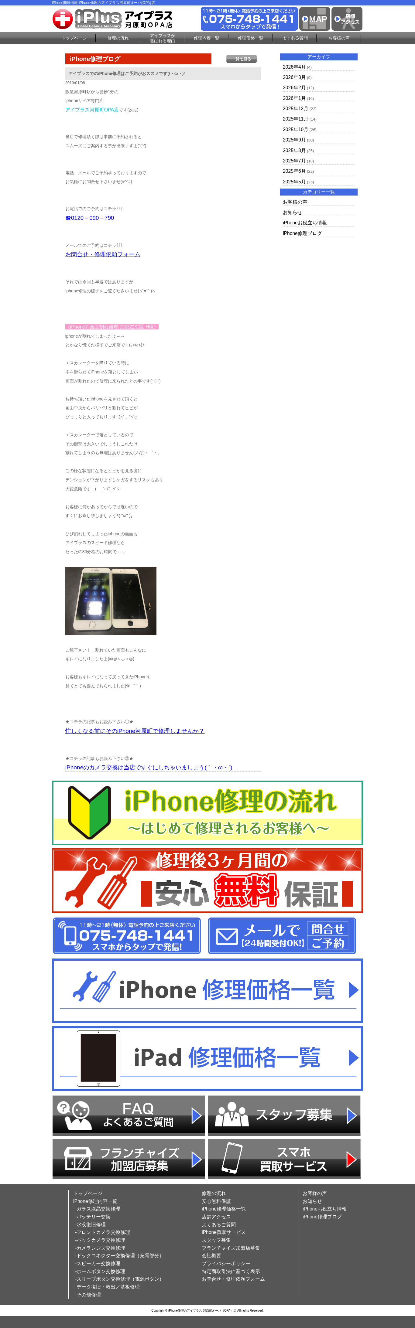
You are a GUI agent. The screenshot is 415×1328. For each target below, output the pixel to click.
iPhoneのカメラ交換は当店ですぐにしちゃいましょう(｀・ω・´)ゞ (151, 767)
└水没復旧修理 (89, 1224)
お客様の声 (339, 38)
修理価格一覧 (250, 38)
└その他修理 (87, 1294)
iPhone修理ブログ (302, 233)
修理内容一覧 (206, 38)
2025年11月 (295, 118)
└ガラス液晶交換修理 (96, 1208)
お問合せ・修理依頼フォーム (102, 254)
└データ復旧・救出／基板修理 (106, 1286)
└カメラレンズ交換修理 (99, 1248)
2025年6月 (294, 171)
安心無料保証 (216, 1201)
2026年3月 (294, 77)
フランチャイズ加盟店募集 (231, 1248)
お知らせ (292, 212)
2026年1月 (294, 98)
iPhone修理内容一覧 (95, 1201)
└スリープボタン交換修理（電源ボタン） (118, 1279)
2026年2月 (294, 87)
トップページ (74, 38)
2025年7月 (294, 160)
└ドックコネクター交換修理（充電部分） (118, 1255)
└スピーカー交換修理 (96, 1263)
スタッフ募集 (216, 1240)
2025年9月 (294, 139)
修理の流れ (118, 38)
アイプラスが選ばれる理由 (162, 38)
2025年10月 (295, 129)
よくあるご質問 (219, 1224)
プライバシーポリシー (226, 1263)
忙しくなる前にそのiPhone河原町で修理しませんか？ (135, 731)
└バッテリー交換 (92, 1216)
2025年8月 (294, 150)
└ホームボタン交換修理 (99, 1271)
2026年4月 (294, 67)
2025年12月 (295, 108)
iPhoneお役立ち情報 (305, 222)
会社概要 (211, 1255)
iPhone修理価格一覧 (224, 1208)
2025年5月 (294, 181)
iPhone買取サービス (224, 1232)
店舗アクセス (216, 1216)
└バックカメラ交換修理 (99, 1240)
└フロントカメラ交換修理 (101, 1232)
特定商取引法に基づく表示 (231, 1271)
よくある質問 (295, 38)
